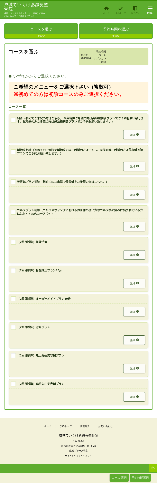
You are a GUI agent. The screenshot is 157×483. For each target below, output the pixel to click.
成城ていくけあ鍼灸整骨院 (25, 6)
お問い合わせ (105, 426)
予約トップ (66, 426)
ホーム (48, 426)
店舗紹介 (85, 426)
